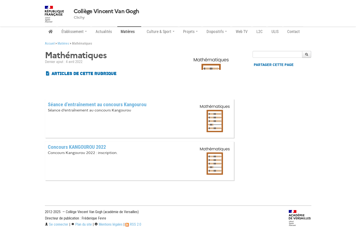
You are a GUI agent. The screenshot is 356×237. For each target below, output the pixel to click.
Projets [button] (190, 31)
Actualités (104, 31)
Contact (293, 31)
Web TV (242, 31)
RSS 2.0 (133, 224)
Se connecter (56, 224)
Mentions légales (109, 224)
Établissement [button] (74, 31)
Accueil (50, 43)
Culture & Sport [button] (160, 31)
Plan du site (81, 224)
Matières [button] (129, 31)
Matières (63, 43)
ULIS (275, 31)
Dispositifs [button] (217, 31)
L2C (259, 31)
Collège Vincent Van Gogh (106, 11)
